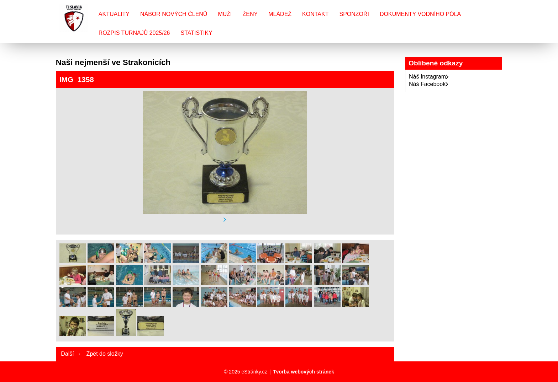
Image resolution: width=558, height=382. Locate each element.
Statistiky (196, 33)
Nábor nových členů (173, 14)
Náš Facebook (428, 84)
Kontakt (315, 14)
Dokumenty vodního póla (420, 14)
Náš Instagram (429, 77)
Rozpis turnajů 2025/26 (134, 33)
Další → (71, 354)
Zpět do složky (104, 354)
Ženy (250, 14)
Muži (225, 14)
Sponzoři (354, 14)
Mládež (279, 14)
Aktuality (114, 14)
